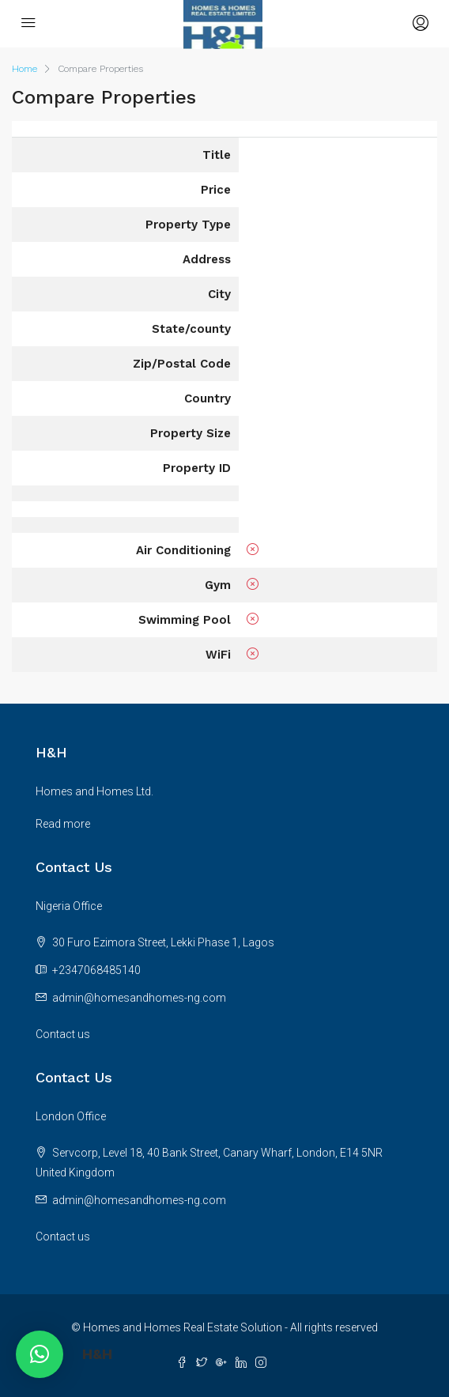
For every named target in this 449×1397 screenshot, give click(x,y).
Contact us (63, 1034)
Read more (63, 823)
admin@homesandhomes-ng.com (139, 997)
